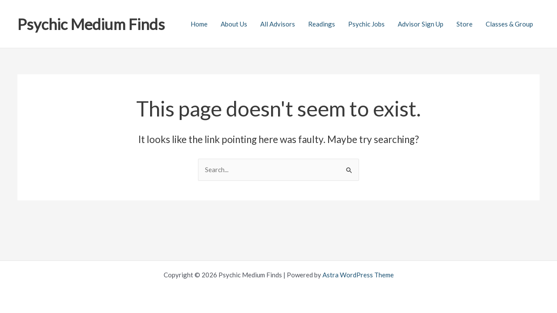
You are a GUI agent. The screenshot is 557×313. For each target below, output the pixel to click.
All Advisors (277, 24)
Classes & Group (509, 24)
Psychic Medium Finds (91, 24)
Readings (321, 24)
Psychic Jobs (366, 24)
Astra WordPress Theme (358, 275)
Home (199, 24)
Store (464, 24)
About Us (234, 24)
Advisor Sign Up (420, 24)
